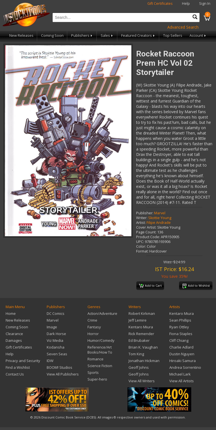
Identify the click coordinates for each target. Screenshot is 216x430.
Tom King (136, 353)
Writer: (141, 217)
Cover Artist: (146, 227)
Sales (107, 35)
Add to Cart (150, 285)
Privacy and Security (23, 360)
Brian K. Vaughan (143, 347)
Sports (93, 372)
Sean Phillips (180, 320)
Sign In (204, 3)
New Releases (21, 35)
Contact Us (15, 374)
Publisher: (144, 213)
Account (198, 35)
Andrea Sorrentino (185, 367)
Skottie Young (159, 217)
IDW (50, 360)
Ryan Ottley (179, 326)
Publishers (82, 35)
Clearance (14, 333)
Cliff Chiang (178, 340)
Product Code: (148, 237)
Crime (92, 320)
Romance (95, 358)
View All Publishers (63, 374)
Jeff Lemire (138, 320)
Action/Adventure (102, 313)
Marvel (159, 213)
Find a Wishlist (18, 367)
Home (11, 313)
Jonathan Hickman (144, 360)
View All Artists (181, 380)
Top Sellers (172, 35)
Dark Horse (56, 333)
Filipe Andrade (159, 222)
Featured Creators (138, 35)
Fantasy (94, 326)
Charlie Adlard (181, 347)
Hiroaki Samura (182, 360)
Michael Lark (180, 374)
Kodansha (55, 347)
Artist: (141, 222)
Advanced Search (183, 27)
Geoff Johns (139, 367)
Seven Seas (57, 353)
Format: (142, 251)
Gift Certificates (160, 3)
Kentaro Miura (141, 326)
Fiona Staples (180, 333)
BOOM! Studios (59, 367)
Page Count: (146, 232)
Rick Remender (141, 333)
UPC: (140, 241)
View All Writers (142, 380)
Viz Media (55, 340)
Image (52, 326)
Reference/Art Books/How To (99, 350)
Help (186, 3)
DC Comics (55, 313)
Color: (141, 246)
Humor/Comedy (100, 340)
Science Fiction (99, 365)
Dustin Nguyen (181, 353)
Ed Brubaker (139, 340)
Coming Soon (52, 35)
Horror (93, 333)
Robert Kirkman (142, 313)
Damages (14, 340)
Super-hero (97, 379)
